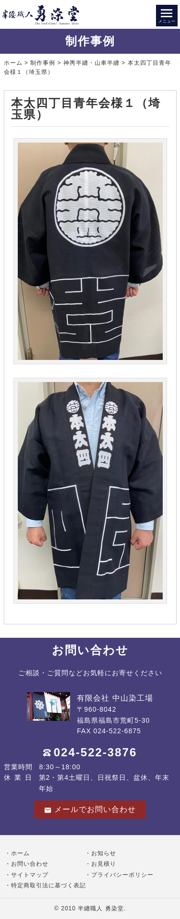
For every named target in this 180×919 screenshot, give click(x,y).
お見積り (103, 863)
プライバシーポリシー (122, 874)
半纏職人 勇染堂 (100, 908)
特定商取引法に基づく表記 (48, 885)
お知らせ (103, 853)
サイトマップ (29, 874)
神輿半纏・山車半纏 (91, 63)
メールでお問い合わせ (90, 809)
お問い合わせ (29, 863)
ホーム (13, 63)
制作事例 (42, 63)
